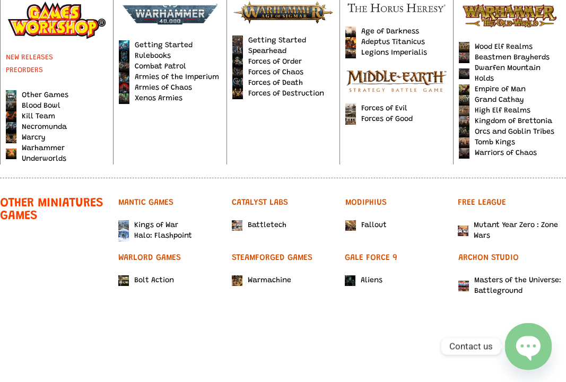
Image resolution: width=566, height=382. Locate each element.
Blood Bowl (33, 106)
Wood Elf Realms (496, 47)
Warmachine (261, 280)
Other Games (37, 95)
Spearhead (259, 51)
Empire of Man (492, 89)
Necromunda (36, 127)
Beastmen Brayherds (504, 58)
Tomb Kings (487, 142)
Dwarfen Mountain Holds (500, 74)
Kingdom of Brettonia (505, 121)
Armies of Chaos (155, 88)
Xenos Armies (150, 98)
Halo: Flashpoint (155, 236)
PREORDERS (24, 70)
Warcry (26, 138)
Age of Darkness (382, 32)
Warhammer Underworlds (36, 154)
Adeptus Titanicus (385, 42)
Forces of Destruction (278, 94)
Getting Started (156, 45)
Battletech (259, 225)
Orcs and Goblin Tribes (506, 132)
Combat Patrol (152, 67)
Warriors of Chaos (498, 153)
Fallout (366, 225)
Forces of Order (267, 62)
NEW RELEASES (29, 58)
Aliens (363, 280)
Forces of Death (267, 83)
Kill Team (30, 116)
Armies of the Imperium (169, 77)
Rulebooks (145, 56)
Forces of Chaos (267, 72)
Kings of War (148, 225)
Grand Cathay (491, 100)
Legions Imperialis (386, 53)
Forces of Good (379, 119)
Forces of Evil (376, 108)
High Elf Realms (494, 111)
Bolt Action (146, 280)
